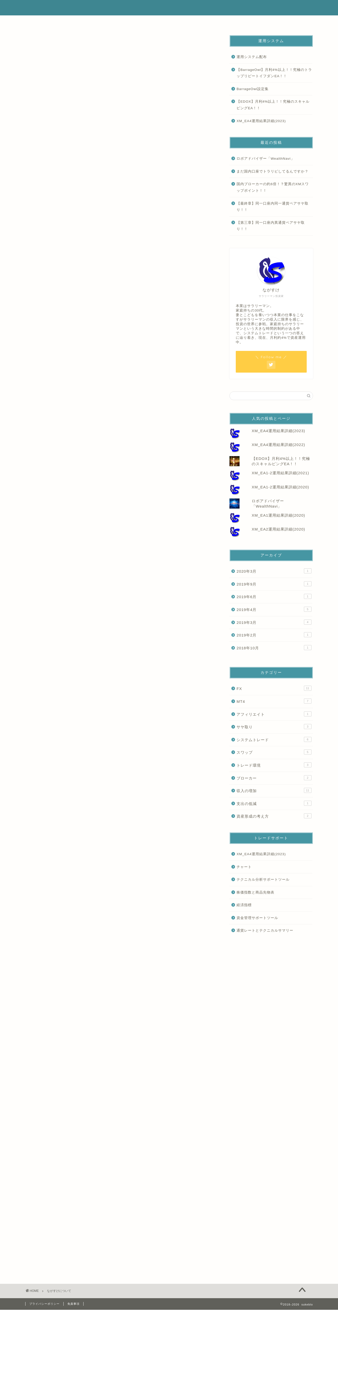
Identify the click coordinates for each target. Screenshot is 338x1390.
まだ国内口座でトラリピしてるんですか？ (272, 171)
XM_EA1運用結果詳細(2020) (278, 515)
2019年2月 (274, 634)
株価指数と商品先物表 (255, 892)
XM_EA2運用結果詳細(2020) (278, 529)
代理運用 (193, 22)
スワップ (274, 752)
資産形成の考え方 (274, 815)
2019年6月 (274, 596)
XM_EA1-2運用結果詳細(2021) (280, 473)
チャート (244, 867)
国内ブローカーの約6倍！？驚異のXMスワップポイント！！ (273, 187)
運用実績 (145, 22)
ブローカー (274, 777)
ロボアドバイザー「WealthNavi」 (265, 158)
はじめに (97, 22)
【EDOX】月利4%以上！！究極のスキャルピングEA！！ (273, 105)
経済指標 (244, 905)
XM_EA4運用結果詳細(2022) (278, 444)
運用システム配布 (252, 57)
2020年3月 (274, 570)
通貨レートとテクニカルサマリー (265, 930)
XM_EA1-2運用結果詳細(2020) (280, 487)
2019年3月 (274, 622)
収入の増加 (274, 790)
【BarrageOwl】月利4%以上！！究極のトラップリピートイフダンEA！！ (274, 73)
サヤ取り (274, 726)
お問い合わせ (289, 22)
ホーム (49, 22)
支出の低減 (274, 803)
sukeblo (169, 7)
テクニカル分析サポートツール (263, 879)
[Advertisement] (120, 113)
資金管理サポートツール (257, 918)
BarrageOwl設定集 (253, 89)
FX (274, 688)
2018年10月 (274, 647)
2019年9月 (274, 583)
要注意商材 (240, 22)
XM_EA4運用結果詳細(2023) (261, 121)
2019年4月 (274, 609)
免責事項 (73, 1303)
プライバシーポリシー (44, 1303)
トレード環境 (274, 764)
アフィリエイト (274, 713)
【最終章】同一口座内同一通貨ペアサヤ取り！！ (272, 207)
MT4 (274, 701)
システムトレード (274, 739)
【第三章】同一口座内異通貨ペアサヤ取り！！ (271, 226)
